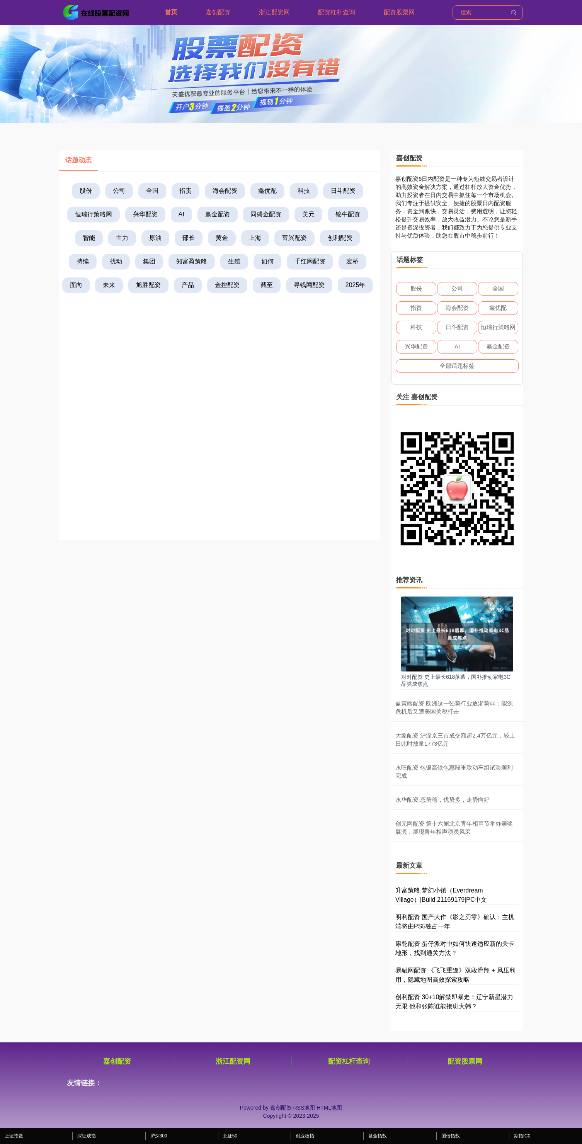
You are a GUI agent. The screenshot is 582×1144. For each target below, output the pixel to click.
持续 (83, 261)
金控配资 (227, 285)
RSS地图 (304, 1108)
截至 (266, 285)
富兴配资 (294, 238)
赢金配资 (217, 214)
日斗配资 (343, 190)
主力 (122, 238)
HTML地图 (329, 1108)
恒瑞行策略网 (93, 214)
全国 (152, 190)
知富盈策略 (191, 261)
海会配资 (225, 190)
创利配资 (340, 238)
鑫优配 (267, 190)
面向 (76, 285)
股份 (86, 190)
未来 (109, 285)
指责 (185, 190)
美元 (308, 214)
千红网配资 (309, 261)
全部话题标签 (457, 365)
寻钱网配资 (309, 285)
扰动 (116, 261)
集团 (149, 261)
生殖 (234, 261)
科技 (304, 190)
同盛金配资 (265, 214)
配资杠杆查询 (336, 12)
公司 (119, 190)
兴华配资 (145, 214)
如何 (267, 261)
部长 (188, 238)
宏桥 (352, 261)
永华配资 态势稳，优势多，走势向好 (442, 799)
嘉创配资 (218, 12)
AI (181, 214)
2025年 (355, 285)
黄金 (222, 238)
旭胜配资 (148, 285)
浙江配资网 (274, 12)
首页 (171, 12)
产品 (188, 285)
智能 (89, 238)
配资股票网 (399, 12)
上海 (255, 238)
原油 (155, 238)
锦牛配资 (347, 214)
